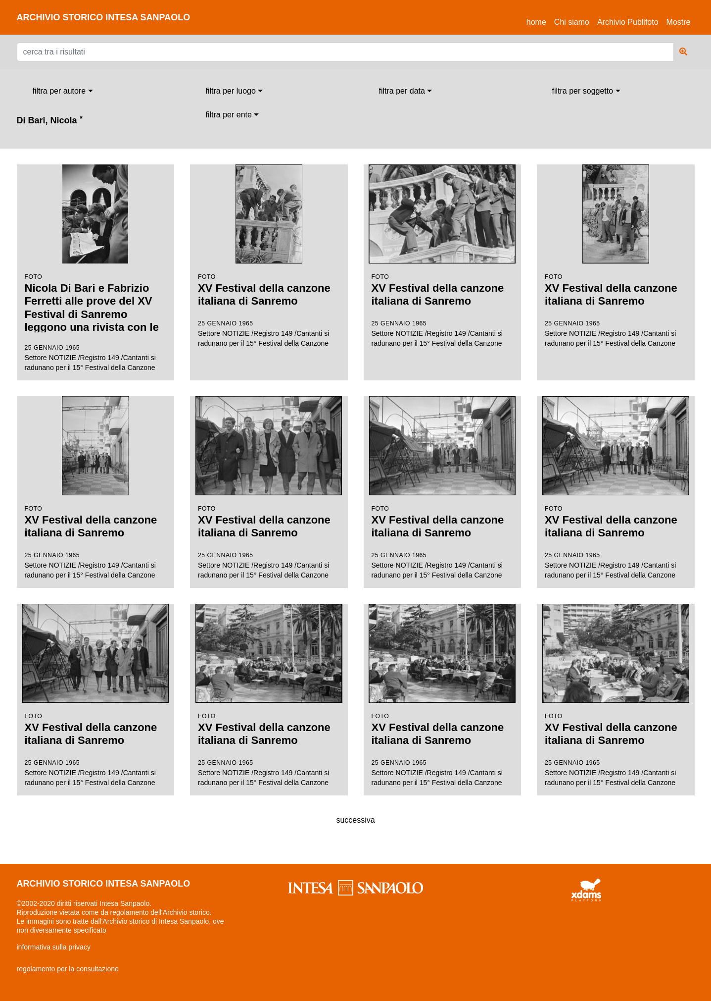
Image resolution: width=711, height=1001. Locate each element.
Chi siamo (571, 22)
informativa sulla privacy (54, 947)
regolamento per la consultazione (68, 969)
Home (538, 20)
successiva (355, 820)
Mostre (678, 22)
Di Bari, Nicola (50, 120)
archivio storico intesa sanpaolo (103, 17)
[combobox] (63, 91)
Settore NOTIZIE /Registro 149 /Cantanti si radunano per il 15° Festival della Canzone (96, 267)
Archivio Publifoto (628, 22)
